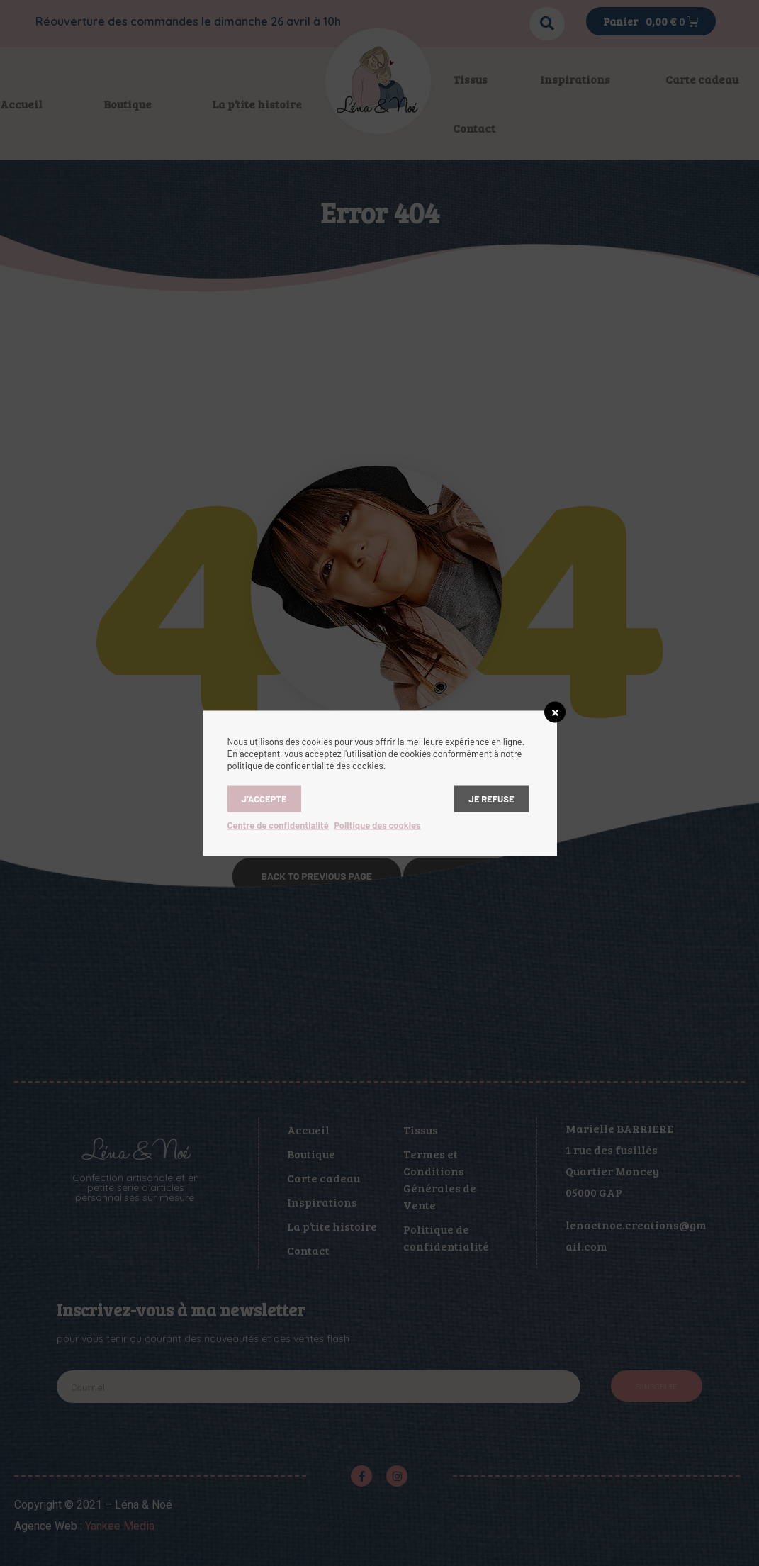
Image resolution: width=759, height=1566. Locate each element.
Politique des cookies (377, 824)
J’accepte (264, 798)
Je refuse (491, 798)
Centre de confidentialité (278, 824)
